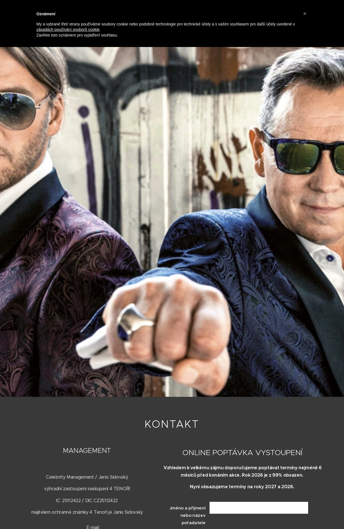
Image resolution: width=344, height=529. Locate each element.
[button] (304, 13)
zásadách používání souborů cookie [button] (67, 29)
